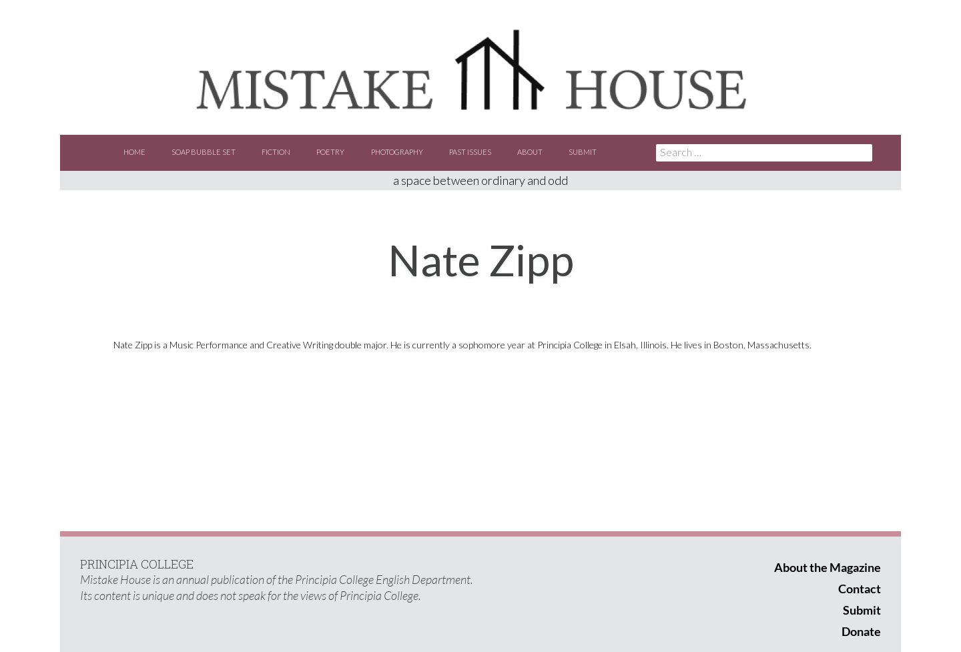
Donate (861, 631)
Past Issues (470, 151)
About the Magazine (827, 567)
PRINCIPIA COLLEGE (137, 564)
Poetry (330, 151)
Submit (583, 151)
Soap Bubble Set (204, 151)
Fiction (276, 151)
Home (134, 151)
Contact (859, 588)
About (530, 151)
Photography (397, 151)
